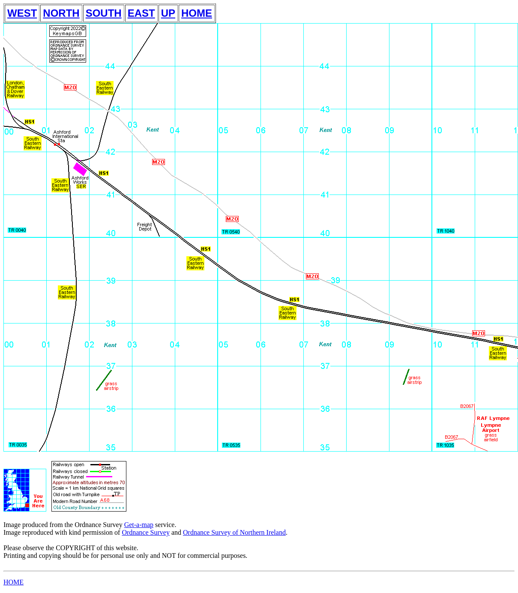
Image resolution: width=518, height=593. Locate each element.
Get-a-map (138, 524)
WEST (22, 13)
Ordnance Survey (146, 532)
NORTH (61, 13)
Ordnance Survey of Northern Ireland (234, 532)
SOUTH (104, 13)
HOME (196, 13)
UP (168, 13)
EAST (141, 13)
